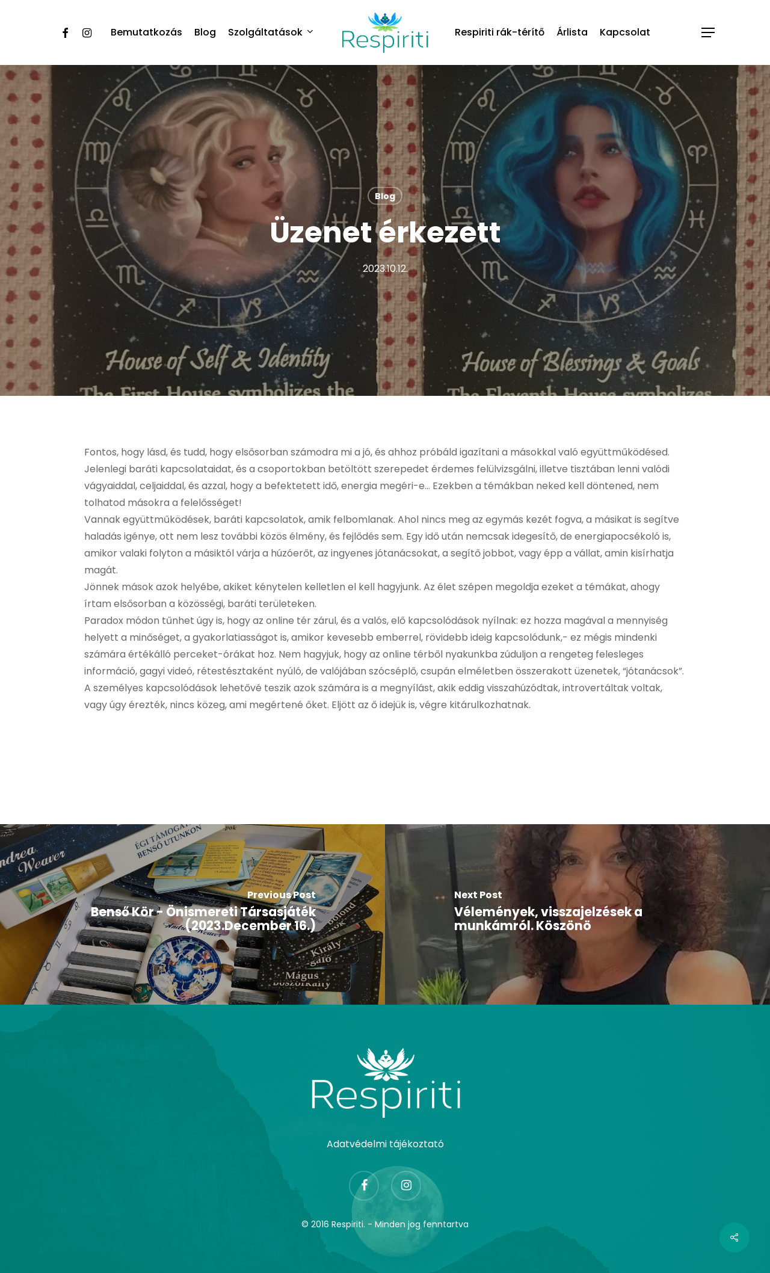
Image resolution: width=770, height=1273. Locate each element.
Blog (385, 196)
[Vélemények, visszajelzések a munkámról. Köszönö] (577, 914)
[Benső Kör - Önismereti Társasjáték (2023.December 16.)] (192, 914)
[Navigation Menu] (708, 32)
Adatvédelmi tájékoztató (385, 1144)
